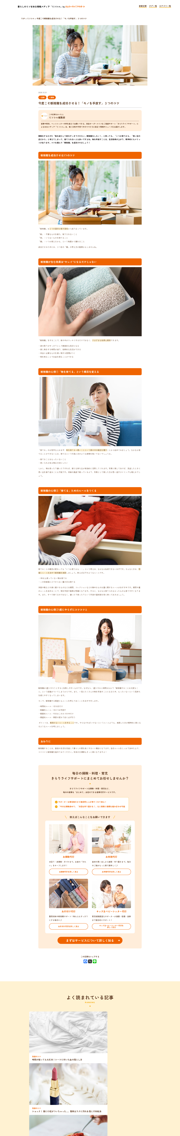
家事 (43, 97)
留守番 (49, 1092)
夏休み (109, 1083)
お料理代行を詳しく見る (111, 871)
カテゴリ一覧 (165, 6)
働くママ (36, 1083)
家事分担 (47, 1075)
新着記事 (143, 6)
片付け (131, 1075)
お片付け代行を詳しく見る (68, 926)
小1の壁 (81, 1092)
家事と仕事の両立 (66, 1100)
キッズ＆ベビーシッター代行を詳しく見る (111, 926)
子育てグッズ (41, 1100)
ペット (145, 1075)
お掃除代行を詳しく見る (68, 871)
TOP (53, 1121)
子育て (96, 1092)
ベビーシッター (112, 1075)
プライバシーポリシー (76, 1121)
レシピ (96, 1100)
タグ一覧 (153, 6)
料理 (62, 1075)
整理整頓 (53, 1083)
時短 (143, 1100)
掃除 (52, 97)
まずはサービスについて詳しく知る (90, 940)
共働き (68, 1083)
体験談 (112, 1109)
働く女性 (65, 1092)
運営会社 (124, 1121)
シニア (83, 1083)
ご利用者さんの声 (141, 1092)
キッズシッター (140, 1083)
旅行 (93, 1075)
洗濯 (33, 1075)
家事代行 (33, 1092)
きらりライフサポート (77, 1109)
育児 (98, 1109)
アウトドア (77, 1075)
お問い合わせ (104, 1121)
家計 (95, 1083)
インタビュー (126, 1100)
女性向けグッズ (116, 1092)
